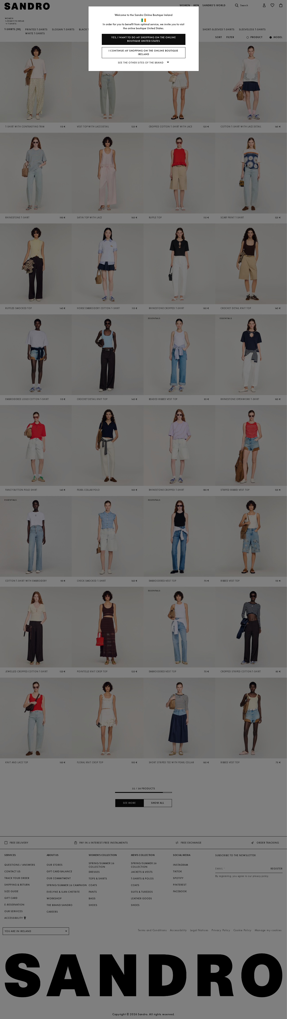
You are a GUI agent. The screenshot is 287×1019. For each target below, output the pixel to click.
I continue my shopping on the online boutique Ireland (143, 52)
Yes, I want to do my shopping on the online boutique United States (143, 39)
